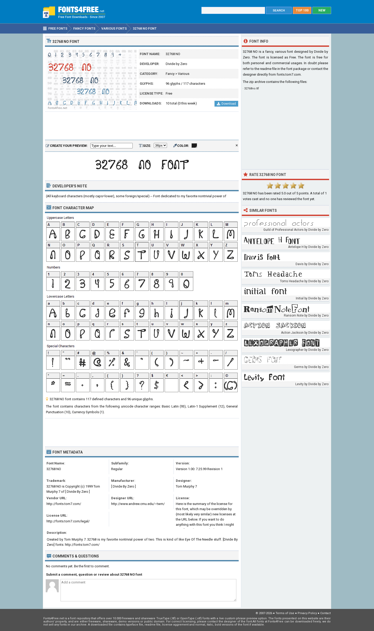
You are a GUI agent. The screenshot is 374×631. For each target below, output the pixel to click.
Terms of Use (285, 613)
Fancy (170, 74)
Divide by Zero (176, 64)
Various (183, 74)
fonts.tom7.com (289, 74)
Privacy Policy (307, 613)
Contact (325, 613)
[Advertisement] (142, 126)
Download (226, 104)
